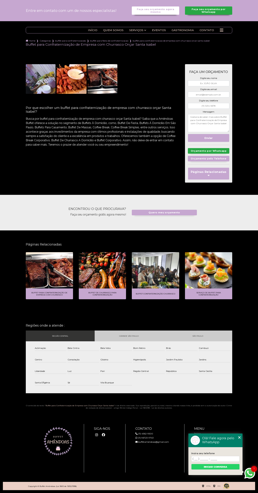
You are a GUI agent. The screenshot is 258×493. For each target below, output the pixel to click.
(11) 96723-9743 (144, 437)
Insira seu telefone (203, 453)
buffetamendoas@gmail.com (152, 442)
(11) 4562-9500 (144, 433)
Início (92, 30)
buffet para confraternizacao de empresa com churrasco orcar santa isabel (171, 40)
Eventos (159, 30)
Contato (207, 30)
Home (32, 40)
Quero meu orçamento (164, 212)
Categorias (45, 40)
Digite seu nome (208, 78)
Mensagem (208, 111)
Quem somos (113, 30)
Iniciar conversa (215, 467)
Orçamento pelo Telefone (208, 158)
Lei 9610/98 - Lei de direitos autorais (156, 408)
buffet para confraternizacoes (70, 40)
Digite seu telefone (208, 100)
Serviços (136, 30)
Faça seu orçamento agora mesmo (155, 10)
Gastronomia (183, 30)
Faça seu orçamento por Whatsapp (208, 10)
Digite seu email (208, 89)
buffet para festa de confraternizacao (109, 40)
